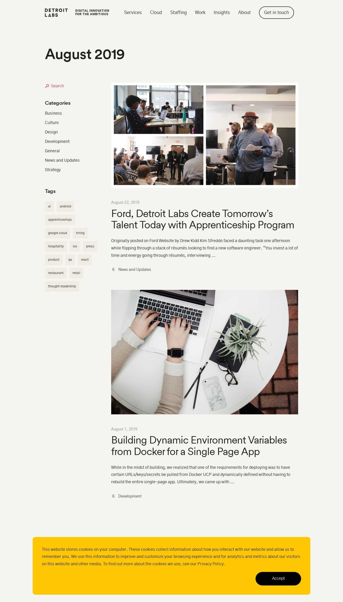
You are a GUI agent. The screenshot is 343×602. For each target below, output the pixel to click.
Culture (52, 123)
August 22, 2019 (125, 202)
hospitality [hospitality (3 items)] (56, 246)
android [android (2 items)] (65, 206)
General (52, 151)
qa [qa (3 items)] (70, 259)
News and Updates (131, 269)
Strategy (53, 170)
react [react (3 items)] (85, 259)
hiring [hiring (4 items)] (80, 233)
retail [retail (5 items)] (76, 273)
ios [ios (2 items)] (75, 246)
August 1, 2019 (124, 429)
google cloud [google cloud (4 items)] (57, 233)
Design (51, 132)
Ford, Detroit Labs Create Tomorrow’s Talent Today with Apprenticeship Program (202, 219)
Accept (278, 579)
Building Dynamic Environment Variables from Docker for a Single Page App (199, 446)
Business (53, 113)
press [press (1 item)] (90, 246)
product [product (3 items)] (53, 259)
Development (128, 496)
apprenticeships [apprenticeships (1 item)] (60, 219)
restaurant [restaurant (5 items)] (56, 273)
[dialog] (171, 566)
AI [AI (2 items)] (49, 206)
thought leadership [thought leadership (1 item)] (62, 286)
